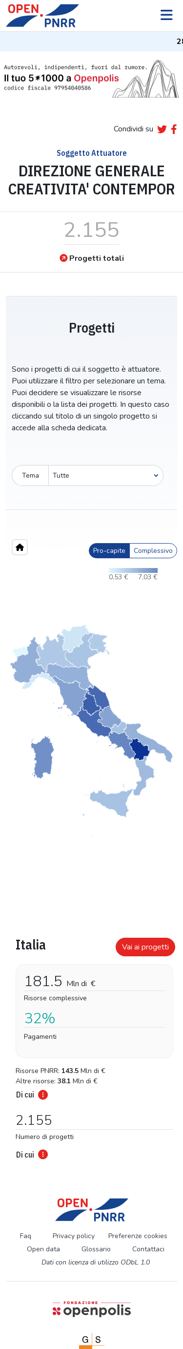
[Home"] (20, 547)
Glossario (96, 1249)
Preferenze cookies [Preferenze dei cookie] (137, 1236)
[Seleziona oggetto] (105, 475)
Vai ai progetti (145, 947)
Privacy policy (74, 1236)
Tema (30, 475)
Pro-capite (109, 550)
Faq (25, 1236)
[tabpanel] (91, 1045)
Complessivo (153, 550)
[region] (91, 730)
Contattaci (148, 1249)
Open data (43, 1249)
